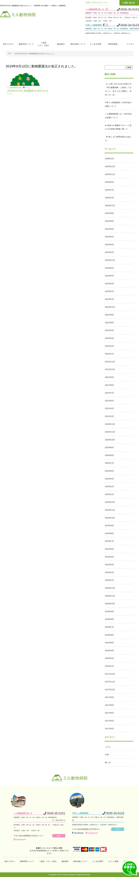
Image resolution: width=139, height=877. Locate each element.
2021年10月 (110, 369)
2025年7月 (109, 190)
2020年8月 (109, 455)
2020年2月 (109, 486)
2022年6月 (109, 322)
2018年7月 (109, 627)
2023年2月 (109, 291)
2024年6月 (109, 229)
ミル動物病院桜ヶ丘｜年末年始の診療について (118, 116)
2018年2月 (109, 658)
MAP (60, 836)
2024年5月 (109, 237)
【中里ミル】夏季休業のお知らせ (118, 138)
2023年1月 (109, 299)
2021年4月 (109, 408)
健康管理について (26, 44)
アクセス (130, 44)
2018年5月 (109, 643)
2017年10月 (110, 689)
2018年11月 (110, 596)
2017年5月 (109, 720)
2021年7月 (109, 393)
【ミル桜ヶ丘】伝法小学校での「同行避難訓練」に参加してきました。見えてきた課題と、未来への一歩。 (118, 89)
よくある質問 (95, 44)
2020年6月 (109, 471)
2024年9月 (109, 213)
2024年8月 (109, 221)
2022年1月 (109, 354)
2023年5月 (109, 276)
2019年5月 (109, 549)
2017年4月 (109, 728)
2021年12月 (110, 361)
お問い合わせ (129, 3)
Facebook (77, 833)
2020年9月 (109, 447)
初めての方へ (8, 44)
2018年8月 (109, 619)
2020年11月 (110, 432)
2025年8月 (109, 182)
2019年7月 (109, 541)
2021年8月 (109, 385)
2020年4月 (109, 479)
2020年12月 (110, 424)
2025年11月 (110, 174)
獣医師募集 (113, 44)
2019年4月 (109, 557)
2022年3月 (109, 338)
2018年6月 (109, 635)
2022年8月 (109, 315)
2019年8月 (109, 533)
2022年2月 (109, 346)
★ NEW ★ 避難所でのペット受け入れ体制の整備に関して (118, 127)
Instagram (20, 839)
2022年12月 (110, 307)
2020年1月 (109, 494)
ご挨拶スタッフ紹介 (43, 44)
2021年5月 (109, 400)
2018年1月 (109, 666)
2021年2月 (109, 416)
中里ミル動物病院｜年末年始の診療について (118, 104)
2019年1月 (109, 580)
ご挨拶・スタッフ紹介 (48, 861)
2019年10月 (110, 518)
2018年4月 (109, 650)
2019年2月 (109, 572)
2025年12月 (110, 166)
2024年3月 (109, 252)
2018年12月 (110, 588)
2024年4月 (109, 244)
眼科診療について (78, 44)
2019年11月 (110, 510)
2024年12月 (110, 205)
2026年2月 (109, 159)
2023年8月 (109, 268)
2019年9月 (109, 525)
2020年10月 (110, 439)
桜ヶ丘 (108, 762)
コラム (27, 88)
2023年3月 (109, 283)
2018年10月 (110, 604)
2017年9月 (109, 697)
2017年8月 (109, 705)
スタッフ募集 (113, 861)
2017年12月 (110, 674)
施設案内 (61, 44)
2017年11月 (110, 682)
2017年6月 (109, 713)
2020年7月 (109, 463)
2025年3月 (109, 198)
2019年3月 (109, 564)
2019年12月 (110, 502)
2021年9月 (109, 377)
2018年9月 (109, 611)
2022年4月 (109, 330)
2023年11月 (110, 260)
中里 (107, 755)
